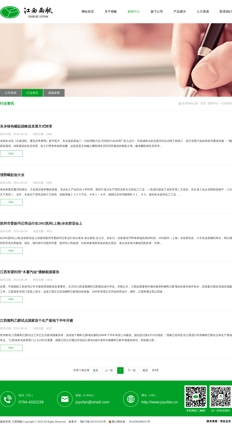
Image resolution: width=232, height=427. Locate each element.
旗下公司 (157, 11)
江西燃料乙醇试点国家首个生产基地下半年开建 (36, 321)
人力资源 (203, 11)
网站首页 (88, 11)
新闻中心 (134, 11)
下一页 (132, 370)
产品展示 (180, 11)
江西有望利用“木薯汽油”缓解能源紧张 (29, 272)
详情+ (11, 153)
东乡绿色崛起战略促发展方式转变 (26, 126)
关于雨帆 (111, 11)
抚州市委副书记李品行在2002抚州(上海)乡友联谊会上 (41, 223)
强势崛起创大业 (12, 175)
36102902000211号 (139, 421)
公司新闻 (10, 92)
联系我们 (226, 11)
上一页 (109, 370)
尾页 (145, 370)
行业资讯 (32, 92)
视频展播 (54, 92)
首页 (203, 103)
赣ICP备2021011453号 (92, 421)
